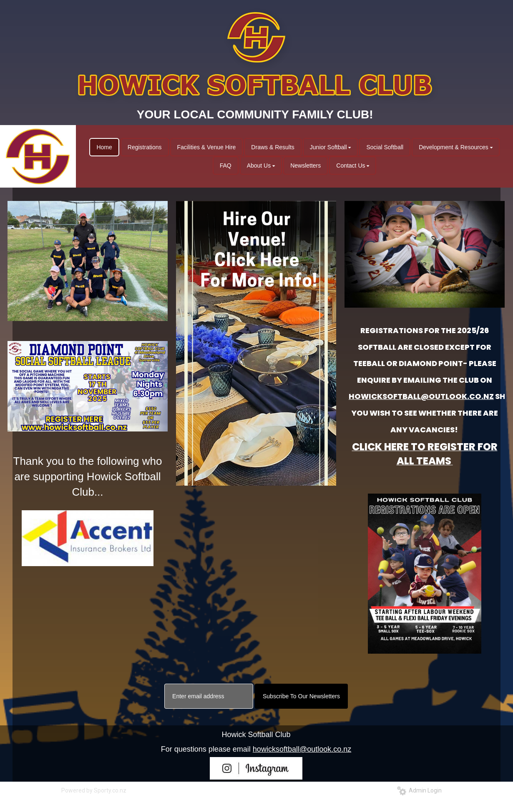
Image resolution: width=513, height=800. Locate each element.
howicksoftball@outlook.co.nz (302, 749)
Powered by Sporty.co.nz (93, 790)
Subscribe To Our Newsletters (301, 696)
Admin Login (419, 790)
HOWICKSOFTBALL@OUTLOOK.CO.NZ (421, 396)
